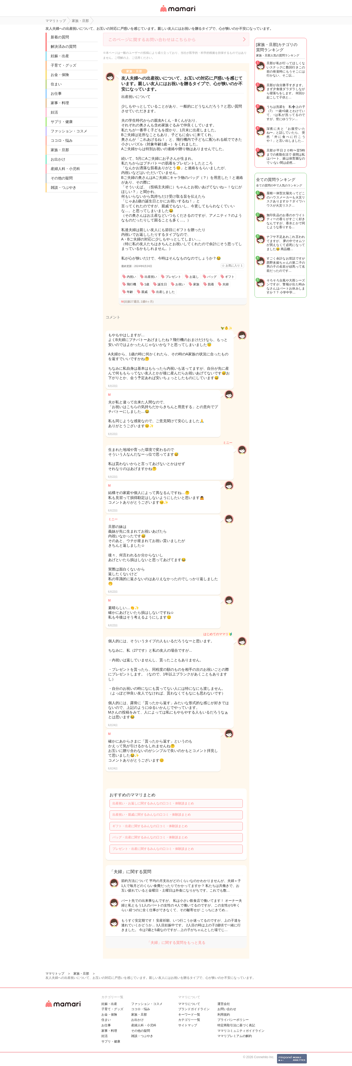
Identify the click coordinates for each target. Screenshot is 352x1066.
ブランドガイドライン (194, 1009)
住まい (56, 84)
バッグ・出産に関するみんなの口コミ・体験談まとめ (150, 837)
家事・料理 (60, 103)
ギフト (229, 277)
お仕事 (56, 93)
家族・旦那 (60, 150)
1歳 (147, 284)
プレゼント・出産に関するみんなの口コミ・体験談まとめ (153, 849)
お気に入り (234, 265)
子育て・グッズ (63, 65)
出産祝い (151, 277)
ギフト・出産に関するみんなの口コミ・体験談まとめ (150, 826)
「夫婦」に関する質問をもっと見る (176, 942)
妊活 (54, 112)
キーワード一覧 (189, 1014)
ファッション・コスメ (69, 131)
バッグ (212, 277)
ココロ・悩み (62, 140)
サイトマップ (187, 1025)
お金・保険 (60, 75)
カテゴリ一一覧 (189, 1020)
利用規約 (223, 1014)
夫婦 (225, 284)
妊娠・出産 (60, 56)
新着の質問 (60, 37)
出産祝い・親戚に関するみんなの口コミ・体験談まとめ (151, 814)
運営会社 (223, 1004)
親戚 (144, 292)
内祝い (131, 277)
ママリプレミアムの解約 (234, 1036)
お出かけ (58, 159)
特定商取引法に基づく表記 (236, 1025)
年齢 (130, 292)
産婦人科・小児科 (65, 169)
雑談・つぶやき (63, 187)
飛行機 (131, 284)
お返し (194, 277)
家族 (196, 284)
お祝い (180, 284)
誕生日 (162, 284)
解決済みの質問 (63, 46)
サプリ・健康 (62, 122)
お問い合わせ (226, 1009)
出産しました (165, 292)
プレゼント (173, 277)
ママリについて (189, 1004)
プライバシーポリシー (233, 1020)
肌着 (211, 284)
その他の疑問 (62, 178)
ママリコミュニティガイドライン (240, 1031)
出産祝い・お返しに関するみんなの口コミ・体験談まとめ (153, 803)
